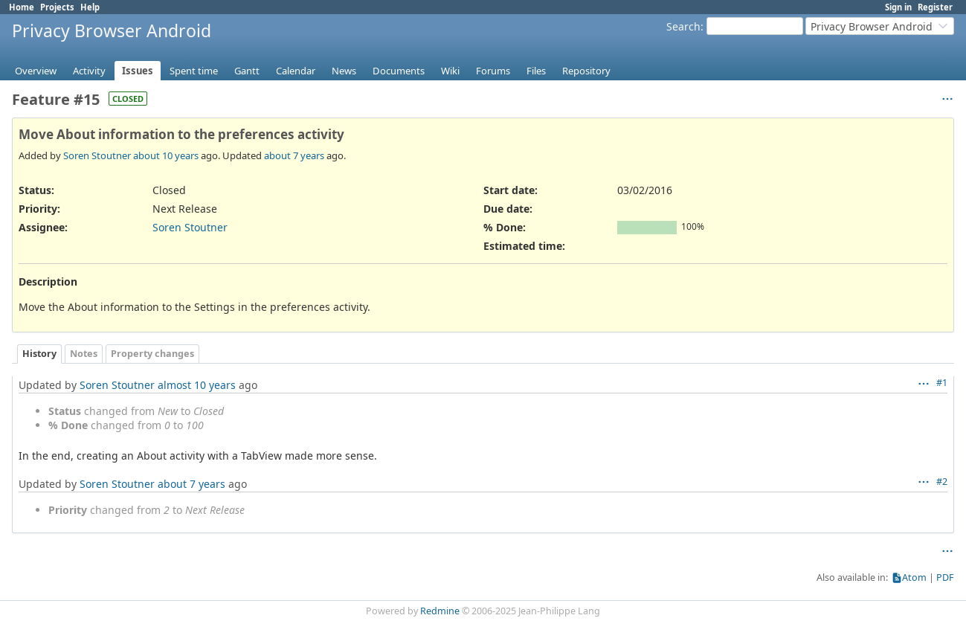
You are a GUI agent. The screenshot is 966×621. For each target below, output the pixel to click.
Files (536, 70)
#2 (941, 481)
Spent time (194, 70)
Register (935, 7)
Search (683, 26)
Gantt (247, 70)
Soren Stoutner (97, 155)
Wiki (450, 70)
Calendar (295, 70)
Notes (83, 353)
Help (90, 7)
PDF (945, 577)
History (39, 353)
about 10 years (166, 155)
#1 (941, 382)
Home (21, 7)
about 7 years (294, 155)
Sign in (898, 7)
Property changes (152, 353)
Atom (914, 577)
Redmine (440, 611)
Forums (493, 70)
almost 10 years (197, 385)
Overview (36, 70)
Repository (586, 70)
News (344, 70)
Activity (89, 70)
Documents (399, 70)
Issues (137, 70)
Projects (57, 7)
